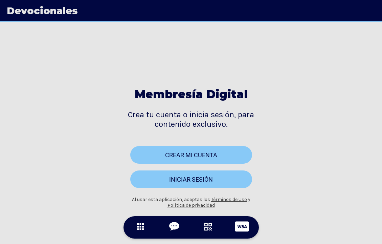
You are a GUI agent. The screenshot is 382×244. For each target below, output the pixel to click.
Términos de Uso (229, 199)
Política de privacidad (191, 205)
